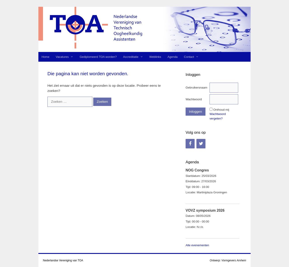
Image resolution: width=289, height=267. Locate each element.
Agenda (173, 57)
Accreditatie (134, 57)
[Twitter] (200, 143)
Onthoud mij (221, 109)
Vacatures (66, 57)
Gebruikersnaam (196, 87)
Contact (193, 57)
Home (45, 57)
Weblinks (155, 57)
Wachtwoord (194, 99)
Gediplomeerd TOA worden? (98, 57)
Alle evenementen (197, 245)
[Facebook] (190, 143)
